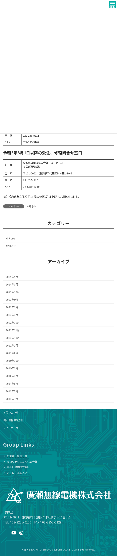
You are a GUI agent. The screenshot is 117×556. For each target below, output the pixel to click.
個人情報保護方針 (13, 420)
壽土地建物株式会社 (18, 467)
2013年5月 (12, 391)
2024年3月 (12, 284)
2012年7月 (12, 399)
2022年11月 (13, 330)
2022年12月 (13, 322)
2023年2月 (12, 315)
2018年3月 (12, 376)
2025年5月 (12, 277)
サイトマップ (10, 428)
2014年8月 (12, 383)
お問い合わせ (10, 412)
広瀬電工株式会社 (17, 456)
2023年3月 (12, 307)
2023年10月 (13, 292)
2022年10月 (13, 338)
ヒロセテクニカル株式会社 (22, 461)
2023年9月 (12, 300)
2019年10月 (13, 361)
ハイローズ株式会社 (18, 472)
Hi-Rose (10, 238)
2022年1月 (12, 345)
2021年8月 (12, 353)
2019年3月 (12, 368)
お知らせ (31, 206)
